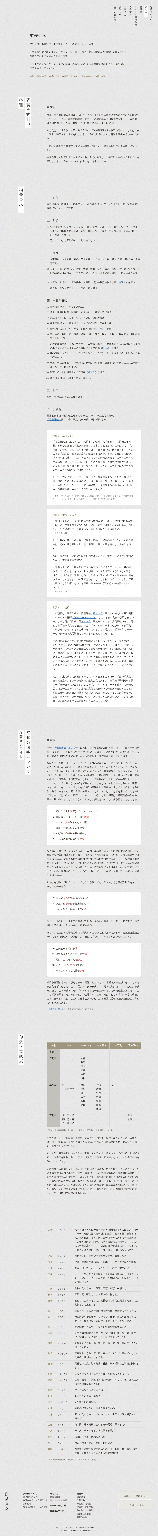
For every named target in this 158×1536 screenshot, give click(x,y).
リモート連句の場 (58, 1506)
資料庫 (80, 1494)
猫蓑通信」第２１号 (67, 747)
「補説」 (102, 328)
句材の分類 (100, 76)
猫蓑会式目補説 (69, 76)
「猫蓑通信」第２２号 (56, 1009)
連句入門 (54, 1494)
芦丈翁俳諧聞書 (84, 1504)
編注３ (91, 372)
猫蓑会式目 (54, 76)
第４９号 (86, 621)
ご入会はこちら (136, 1505)
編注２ (105, 347)
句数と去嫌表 (85, 76)
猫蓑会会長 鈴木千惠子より (35, 1500)
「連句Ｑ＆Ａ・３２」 (84, 617)
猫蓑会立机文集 (84, 1514)
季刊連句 (81, 1500)
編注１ (122, 282)
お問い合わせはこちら (136, 1495)
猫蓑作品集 (82, 1517)
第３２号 (98, 613)
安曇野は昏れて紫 (85, 1507)
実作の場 (27, 1504)
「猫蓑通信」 (54, 419)
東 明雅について (30, 1497)
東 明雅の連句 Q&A (58, 1500)
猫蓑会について (30, 1494)
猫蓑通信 (81, 1497)
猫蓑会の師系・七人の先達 (35, 1507)
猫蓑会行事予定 (57, 1511)
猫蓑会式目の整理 (38, 76)
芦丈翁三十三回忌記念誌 (88, 1510)
